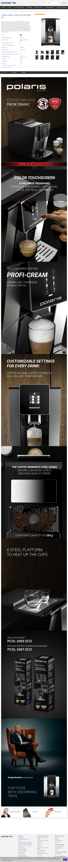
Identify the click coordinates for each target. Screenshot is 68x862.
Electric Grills (40, 844)
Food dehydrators (41, 850)
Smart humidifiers (22, 852)
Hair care (57, 839)
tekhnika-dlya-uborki (59, 846)
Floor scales (57, 842)
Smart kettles (21, 837)
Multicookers (40, 841)
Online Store (57, 811)
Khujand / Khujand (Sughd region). (42, 848)
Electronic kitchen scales (42, 853)
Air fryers (39, 846)
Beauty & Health (59, 836)
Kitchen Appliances (42, 836)
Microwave (39, 854)
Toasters (39, 843)
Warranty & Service (15, 811)
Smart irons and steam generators (25, 845)
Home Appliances (60, 844)
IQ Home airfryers (22, 847)
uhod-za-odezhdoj (59, 847)
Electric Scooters (58, 853)
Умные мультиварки (22, 849)
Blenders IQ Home (22, 850)
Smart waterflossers (22, 855)
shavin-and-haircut (59, 840)
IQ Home (20, 836)
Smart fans (20, 853)
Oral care (57, 837)
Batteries (57, 849)
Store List (34, 811)
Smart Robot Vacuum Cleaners (24, 843)
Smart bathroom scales (23, 856)
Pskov (19, 840)
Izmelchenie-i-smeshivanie (42, 840)
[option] (50, 30)
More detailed (9, 860)
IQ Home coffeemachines (23, 839)
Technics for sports (61, 852)
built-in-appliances (60, 856)
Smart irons (20, 846)
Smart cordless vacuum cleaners (25, 842)
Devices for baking (41, 851)
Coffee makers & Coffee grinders (42, 838)
